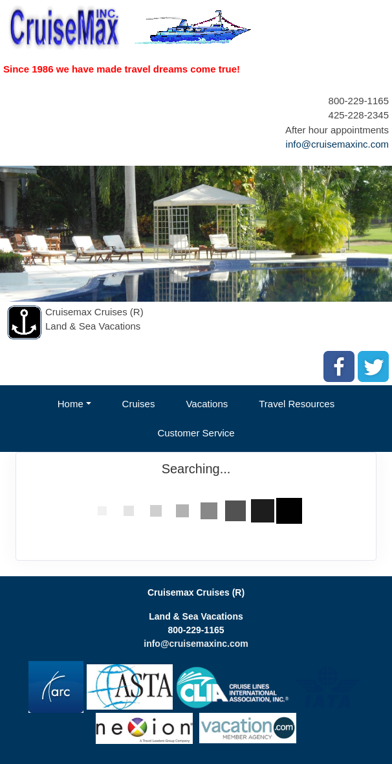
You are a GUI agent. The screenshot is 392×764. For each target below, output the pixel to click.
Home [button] (70, 403)
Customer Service (195, 432)
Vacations (207, 403)
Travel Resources (296, 403)
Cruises (138, 403)
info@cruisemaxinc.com (337, 144)
